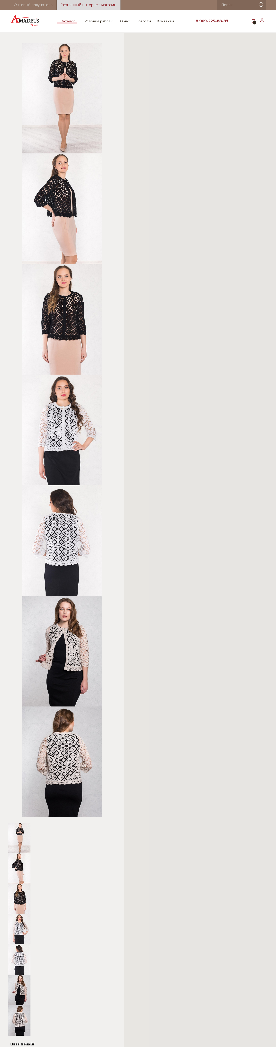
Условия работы (97, 21)
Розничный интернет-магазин (88, 5)
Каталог (66, 21)
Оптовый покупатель (33, 5)
